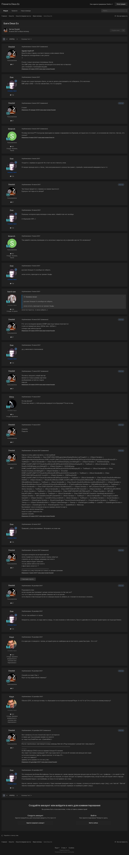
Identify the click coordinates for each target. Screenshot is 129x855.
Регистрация (121, 4)
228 (12, 309)
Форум (5, 11)
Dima (11, 397)
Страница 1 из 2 (26, 39)
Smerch (11, 129)
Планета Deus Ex (11, 4)
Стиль (64, 848)
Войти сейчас (93, 823)
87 (12, 64)
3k (12, 414)
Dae (11, 77)
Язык (57, 848)
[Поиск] (106, 10)
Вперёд (12, 39)
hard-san (11, 292)
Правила (14, 11)
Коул (11, 637)
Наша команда (26, 11)
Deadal (17, 29)
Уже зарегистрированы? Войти (101, 4)
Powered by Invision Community (64, 852)
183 (12, 146)
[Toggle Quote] (24, 297)
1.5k (12, 95)
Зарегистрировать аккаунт (35, 823)
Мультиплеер (24, 31)
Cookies (71, 848)
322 (12, 655)
